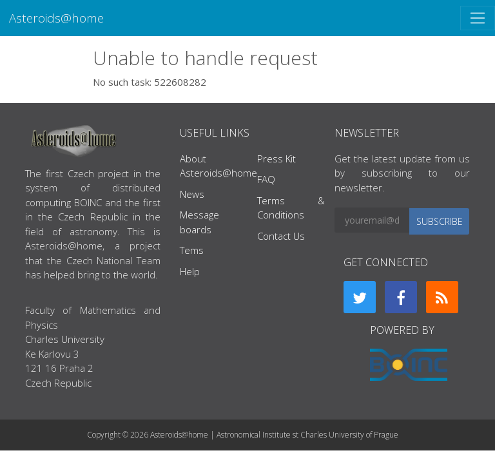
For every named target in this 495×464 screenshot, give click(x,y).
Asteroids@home (56, 18)
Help (190, 271)
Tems (192, 250)
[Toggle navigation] (477, 18)
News (192, 194)
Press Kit (276, 158)
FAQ (266, 179)
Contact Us (281, 235)
